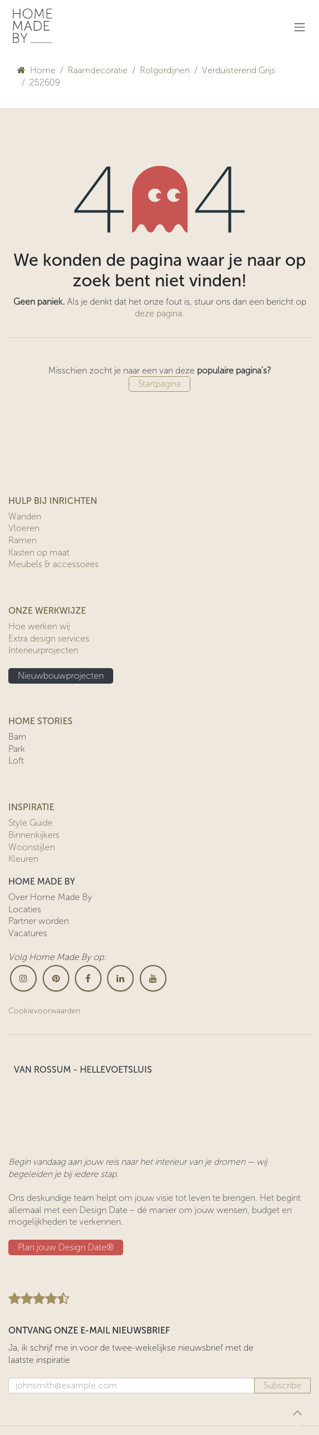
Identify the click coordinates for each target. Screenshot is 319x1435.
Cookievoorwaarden (44, 1010)
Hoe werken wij (39, 626)
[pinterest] (56, 978)
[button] (297, 1412)
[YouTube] (153, 978)
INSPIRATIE (31, 807)
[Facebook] (88, 978)
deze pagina (158, 313)
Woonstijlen (31, 847)
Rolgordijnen (165, 70)
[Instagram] (23, 978)
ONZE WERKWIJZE (47, 610)
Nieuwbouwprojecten (61, 675)
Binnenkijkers (33, 835)
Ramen (22, 540)
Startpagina (159, 383)
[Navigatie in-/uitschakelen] (299, 27)
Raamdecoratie (98, 70)
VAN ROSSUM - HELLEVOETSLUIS (83, 1069)
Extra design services (48, 638)
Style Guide (30, 822)
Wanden (24, 516)
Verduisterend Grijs (238, 70)
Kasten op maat (38, 552)
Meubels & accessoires (53, 564)
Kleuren (23, 858)
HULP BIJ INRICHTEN (52, 501)
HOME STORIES (40, 721)
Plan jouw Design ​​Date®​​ (66, 1247)
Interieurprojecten (43, 650)
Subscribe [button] (282, 1385)
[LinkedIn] (120, 978)
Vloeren (23, 528)
